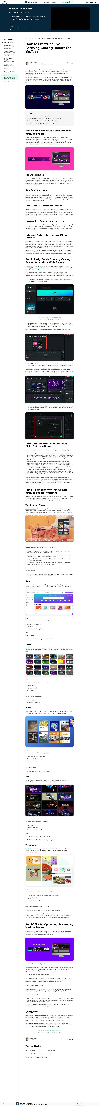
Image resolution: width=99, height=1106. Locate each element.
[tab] (9, 39)
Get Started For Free (43, 317)
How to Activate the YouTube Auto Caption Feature (40, 1050)
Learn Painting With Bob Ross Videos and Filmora (39, 1054)
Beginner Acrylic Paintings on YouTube (36, 1057)
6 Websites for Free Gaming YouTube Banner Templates (43, 121)
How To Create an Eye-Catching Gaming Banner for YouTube (9, 77)
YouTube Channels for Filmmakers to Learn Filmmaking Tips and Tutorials (10, 53)
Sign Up (79, 1103)
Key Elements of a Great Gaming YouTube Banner (42, 116)
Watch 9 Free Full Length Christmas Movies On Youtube (9, 60)
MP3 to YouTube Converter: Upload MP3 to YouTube (9, 47)
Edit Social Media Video (35, 38)
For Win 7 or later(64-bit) (43, 319)
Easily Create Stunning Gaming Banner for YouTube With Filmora (45, 118)
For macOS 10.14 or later (55, 319)
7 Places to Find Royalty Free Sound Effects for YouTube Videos (9, 66)
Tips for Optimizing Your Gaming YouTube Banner (42, 123)
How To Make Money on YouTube (9, 72)
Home (26, 38)
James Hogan (33, 62)
